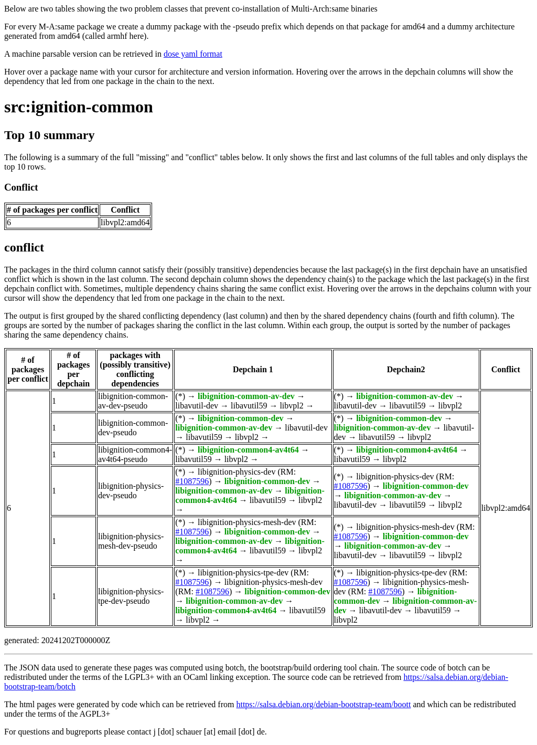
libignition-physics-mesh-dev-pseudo (131, 541)
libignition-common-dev (241, 418)
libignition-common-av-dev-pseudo (133, 401)
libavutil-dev (196, 405)
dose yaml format (193, 53)
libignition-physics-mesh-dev (247, 522)
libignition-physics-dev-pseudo (131, 490)
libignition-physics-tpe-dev (243, 572)
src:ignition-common (78, 106)
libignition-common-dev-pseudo (133, 427)
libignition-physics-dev (236, 471)
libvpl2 (291, 405)
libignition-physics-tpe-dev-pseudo (131, 596)
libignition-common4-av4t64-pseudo (135, 454)
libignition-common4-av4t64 (248, 449)
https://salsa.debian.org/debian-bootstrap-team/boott (323, 704)
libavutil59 (249, 405)
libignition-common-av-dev (246, 396)
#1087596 (192, 481)
